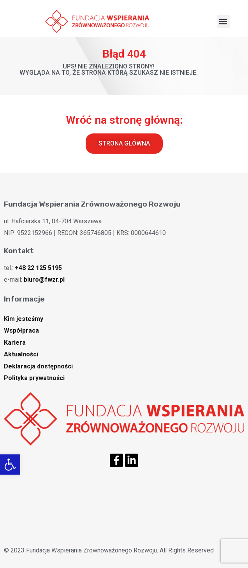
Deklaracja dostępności (38, 366)
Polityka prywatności (34, 378)
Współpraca (21, 330)
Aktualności (21, 354)
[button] (10, 464)
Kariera (15, 342)
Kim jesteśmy (23, 319)
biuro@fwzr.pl (44, 279)
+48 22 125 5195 (38, 268)
